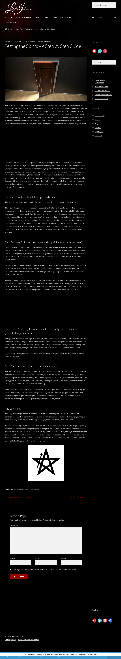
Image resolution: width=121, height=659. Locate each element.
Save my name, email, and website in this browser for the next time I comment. (44, 569)
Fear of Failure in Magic (103, 95)
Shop (7, 17)
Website (64, 558)
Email (38, 558)
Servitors (98, 128)
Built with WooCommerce (28, 639)
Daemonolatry (19, 29)
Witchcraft (35, 489)
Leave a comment (44, 41)
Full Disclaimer (29, 655)
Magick (27, 489)
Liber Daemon (10, 22)
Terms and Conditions (78, 655)
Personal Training (23, 17)
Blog (37, 17)
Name (13, 558)
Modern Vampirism (101, 87)
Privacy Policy (10, 639)
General (97, 120)
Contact (46, 17)
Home (10, 29)
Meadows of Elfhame (62, 17)
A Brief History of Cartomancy (101, 81)
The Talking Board (76, 497)
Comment (14, 526)
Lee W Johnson (30, 41)
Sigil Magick (99, 132)
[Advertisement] (46, 144)
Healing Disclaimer (43, 655)
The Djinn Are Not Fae (102, 91)
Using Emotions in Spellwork (19, 497)
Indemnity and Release (59, 655)
